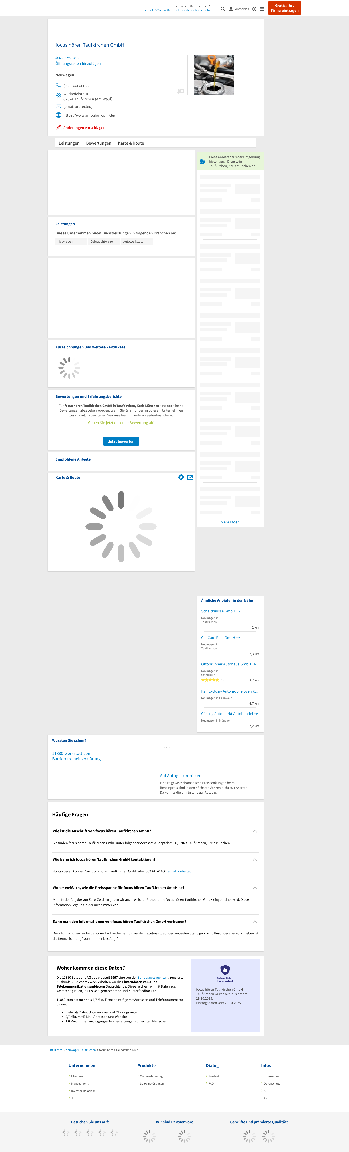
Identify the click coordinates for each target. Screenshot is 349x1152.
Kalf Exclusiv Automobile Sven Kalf (230, 691)
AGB (266, 1091)
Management (80, 1083)
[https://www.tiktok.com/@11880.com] (78, 1133)
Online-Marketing (151, 1076)
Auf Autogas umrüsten (180, 775)
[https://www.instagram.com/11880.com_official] (90, 1133)
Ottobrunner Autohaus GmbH (226, 664)
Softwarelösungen (152, 1083)
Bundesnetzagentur (152, 977)
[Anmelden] (240, 8)
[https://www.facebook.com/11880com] (66, 1133)
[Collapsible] (255, 831)
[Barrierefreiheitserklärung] (256, 8)
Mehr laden (230, 522)
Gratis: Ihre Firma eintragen (285, 8)
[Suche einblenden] (225, 8)
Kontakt (214, 1076)
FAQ (211, 1083)
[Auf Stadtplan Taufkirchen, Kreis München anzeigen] (190, 477)
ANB (266, 1098)
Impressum (271, 1076)
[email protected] (180, 871)
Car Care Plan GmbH (218, 637)
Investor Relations (83, 1091)
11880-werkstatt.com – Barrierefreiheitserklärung (76, 755)
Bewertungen (98, 143)
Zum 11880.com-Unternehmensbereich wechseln (177, 10)
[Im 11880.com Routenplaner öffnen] (181, 476)
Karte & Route (131, 143)
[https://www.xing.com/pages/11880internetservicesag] (102, 1133)
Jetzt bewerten (121, 441)
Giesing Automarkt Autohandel (227, 713)
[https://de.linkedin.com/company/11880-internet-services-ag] (114, 1133)
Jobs (74, 1098)
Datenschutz (272, 1083)
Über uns (77, 1076)
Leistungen (69, 143)
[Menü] (264, 8)
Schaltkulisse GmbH (218, 611)
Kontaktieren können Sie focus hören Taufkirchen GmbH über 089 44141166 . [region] (123, 871)
